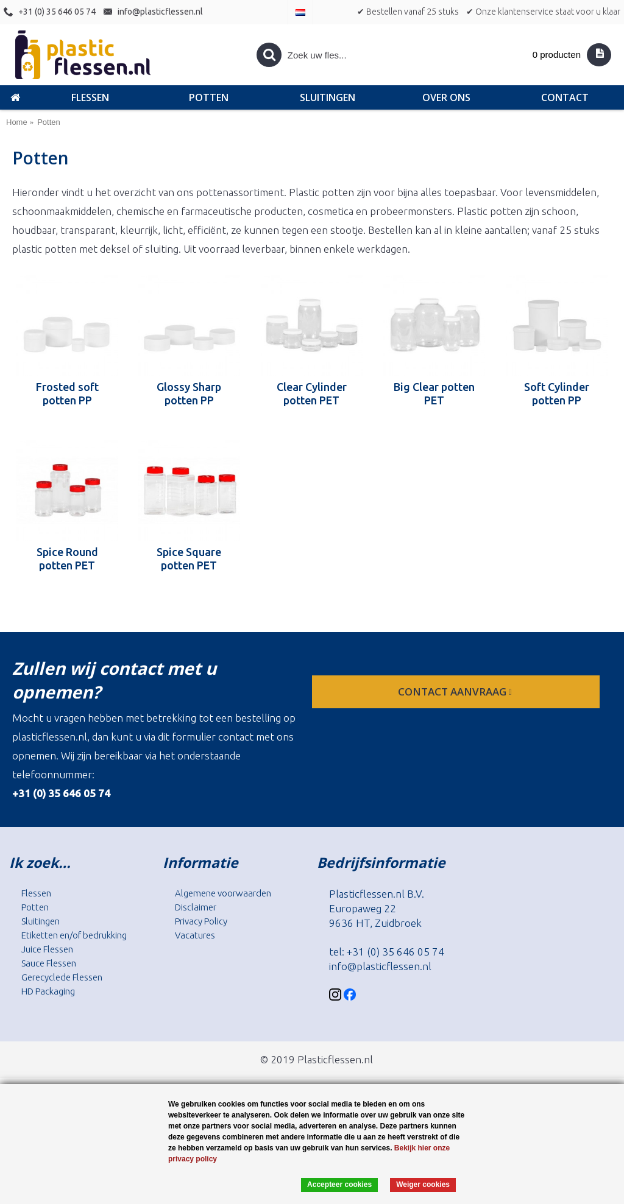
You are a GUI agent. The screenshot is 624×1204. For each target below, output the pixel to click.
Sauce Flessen (48, 963)
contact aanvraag (456, 692)
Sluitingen (40, 921)
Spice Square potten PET (189, 558)
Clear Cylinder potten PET (312, 393)
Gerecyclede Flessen (61, 977)
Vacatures (195, 935)
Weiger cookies (423, 1184)
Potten (35, 907)
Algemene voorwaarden (223, 893)
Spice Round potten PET (67, 558)
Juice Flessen (47, 949)
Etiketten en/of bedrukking (74, 935)
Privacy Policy (201, 921)
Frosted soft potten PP (67, 393)
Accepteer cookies (339, 1184)
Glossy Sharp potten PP (189, 393)
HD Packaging (48, 991)
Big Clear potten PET (434, 393)
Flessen (36, 893)
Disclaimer (195, 907)
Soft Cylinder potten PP (556, 393)
